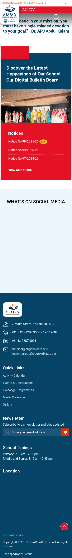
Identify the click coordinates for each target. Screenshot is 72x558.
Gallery (7, 404)
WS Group (26, 554)
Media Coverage (14, 397)
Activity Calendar (14, 375)
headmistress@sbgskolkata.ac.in (34, 353)
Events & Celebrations (18, 383)
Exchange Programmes (18, 390)
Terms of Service (13, 535)
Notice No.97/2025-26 (23, 158)
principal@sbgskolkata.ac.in (30, 349)
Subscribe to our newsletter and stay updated (33, 424)
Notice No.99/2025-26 (23, 141)
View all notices (20, 170)
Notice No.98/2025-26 (23, 150)
